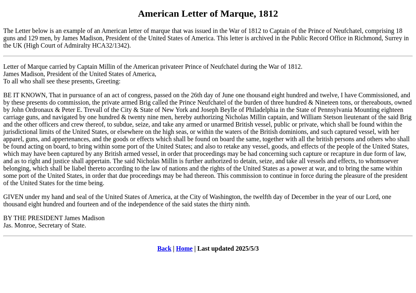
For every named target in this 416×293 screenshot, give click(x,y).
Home (184, 248)
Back (164, 248)
